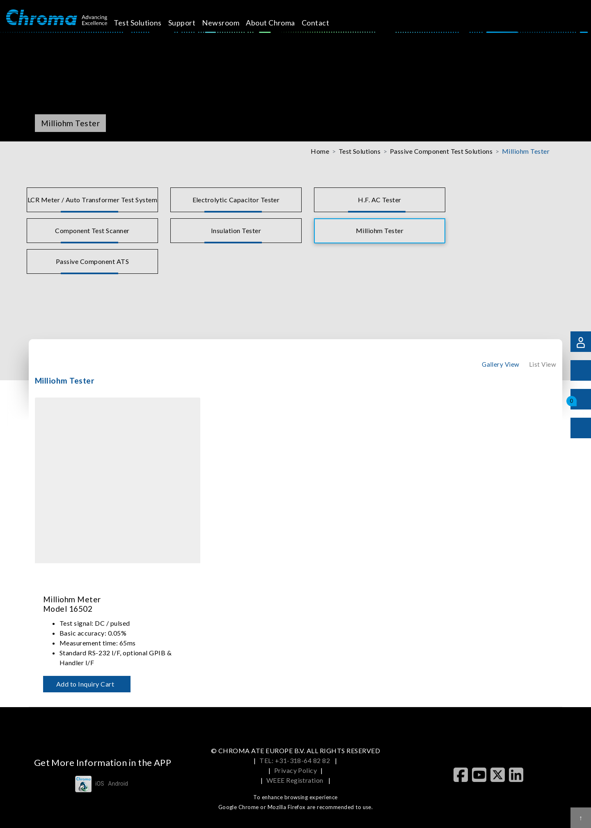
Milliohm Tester (526, 151)
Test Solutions (147, 22)
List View (542, 364)
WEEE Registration (295, 780)
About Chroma (280, 22)
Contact (325, 22)
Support (191, 22)
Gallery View (501, 364)
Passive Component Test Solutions (441, 151)
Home (320, 151)
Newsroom (230, 22)
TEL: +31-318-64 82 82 (295, 760)
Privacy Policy (295, 770)
